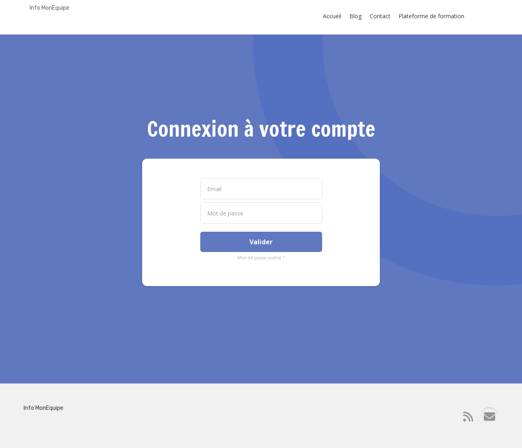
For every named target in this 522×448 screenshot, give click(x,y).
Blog (355, 16)
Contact (380, 16)
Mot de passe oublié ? (261, 257)
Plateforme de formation (431, 16)
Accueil (332, 16)
